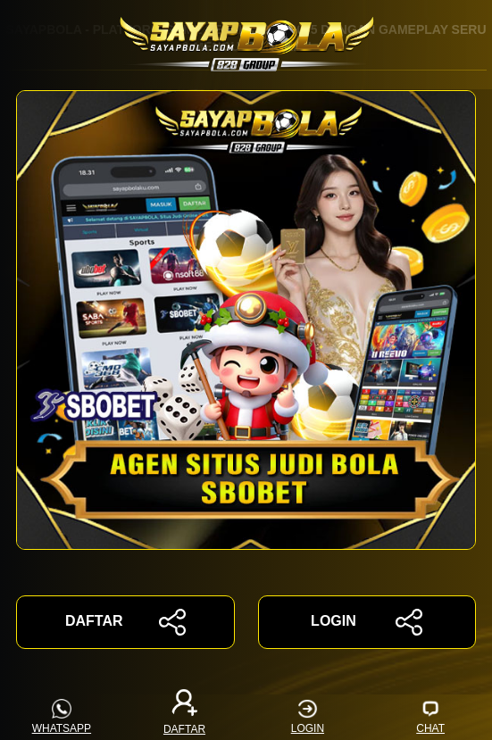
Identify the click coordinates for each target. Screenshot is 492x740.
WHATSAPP (61, 717)
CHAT (430, 717)
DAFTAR (125, 622)
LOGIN (366, 622)
